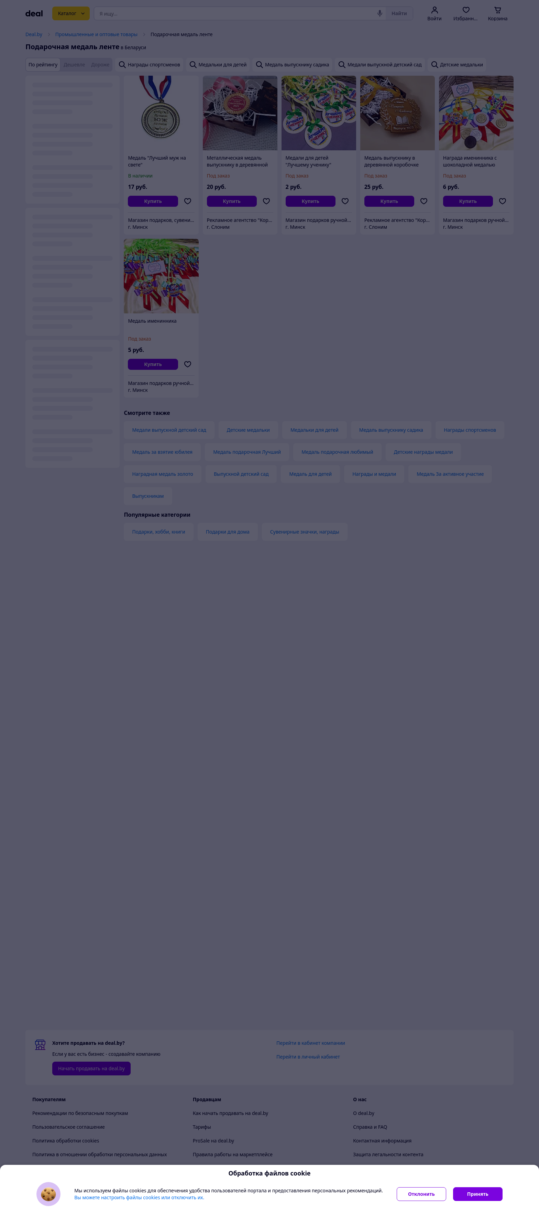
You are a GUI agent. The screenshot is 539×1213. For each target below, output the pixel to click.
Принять (477, 1194)
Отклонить (421, 1194)
